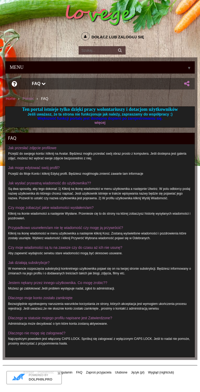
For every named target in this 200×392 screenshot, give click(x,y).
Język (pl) (137, 372)
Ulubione (121, 372)
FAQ (39, 83)
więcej (100, 122)
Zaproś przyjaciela (98, 372)
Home (10, 99)
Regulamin (64, 372)
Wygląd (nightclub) (161, 372)
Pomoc (28, 99)
